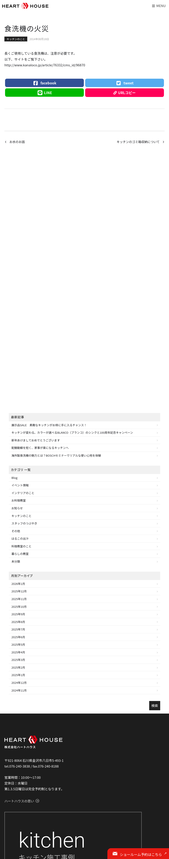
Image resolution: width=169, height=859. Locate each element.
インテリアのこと (22, 493)
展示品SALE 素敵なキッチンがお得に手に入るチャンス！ (49, 425)
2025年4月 (18, 652)
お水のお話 (17, 141)
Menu (158, 5)
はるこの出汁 (20, 538)
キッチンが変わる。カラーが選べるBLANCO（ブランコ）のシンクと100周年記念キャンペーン (72, 432)
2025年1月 (18, 675)
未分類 (15, 561)
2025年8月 (18, 622)
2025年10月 (19, 606)
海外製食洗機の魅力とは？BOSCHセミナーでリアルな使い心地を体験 (56, 455)
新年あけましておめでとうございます (35, 440)
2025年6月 (18, 637)
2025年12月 (19, 591)
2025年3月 (18, 660)
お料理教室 (18, 500)
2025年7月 (18, 629)
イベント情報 (20, 485)
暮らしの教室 (20, 554)
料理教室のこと (21, 546)
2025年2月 (18, 667)
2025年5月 (18, 644)
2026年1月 (18, 584)
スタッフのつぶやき (24, 523)
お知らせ (17, 508)
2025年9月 (18, 614)
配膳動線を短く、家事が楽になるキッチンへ (40, 448)
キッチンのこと (16, 39)
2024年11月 (19, 690)
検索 (154, 705)
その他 (15, 531)
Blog (14, 478)
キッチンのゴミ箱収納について (138, 141)
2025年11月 (19, 599)
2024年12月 (19, 683)
